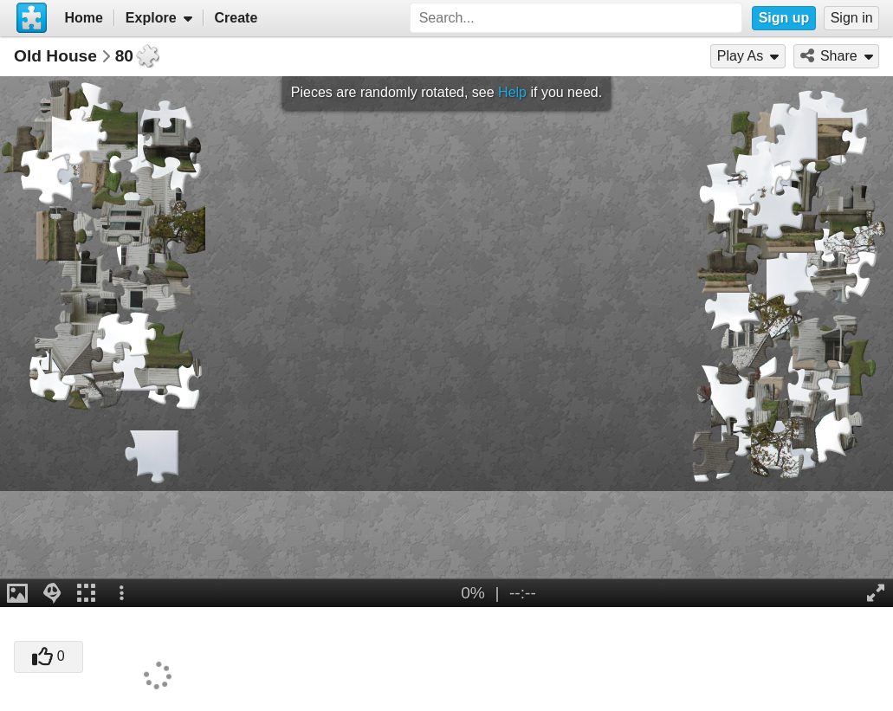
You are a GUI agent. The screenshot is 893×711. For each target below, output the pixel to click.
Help (512, 92)
